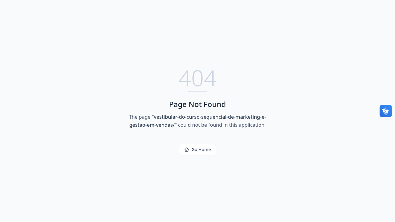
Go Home (197, 149)
